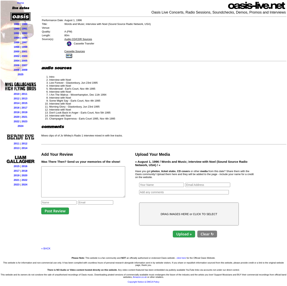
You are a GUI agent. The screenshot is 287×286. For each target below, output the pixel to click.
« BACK (45, 248)
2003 (24, 56)
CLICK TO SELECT (215, 214)
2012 (17, 98)
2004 (17, 60)
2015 (24, 103)
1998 (17, 46)
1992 (17, 33)
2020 (17, 116)
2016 (17, 107)
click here (181, 258)
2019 (24, 112)
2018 (17, 112)
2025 (21, 74)
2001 (24, 51)
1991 (24, 28)
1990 (17, 28)
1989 (24, 24)
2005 (24, 60)
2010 (17, 93)
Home (20, 2)
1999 (24, 46)
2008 (17, 69)
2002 (17, 56)
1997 (24, 42)
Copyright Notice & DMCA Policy (143, 282)
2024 (21, 125)
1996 (17, 42)
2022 (17, 121)
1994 (17, 37)
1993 (24, 33)
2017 (24, 107)
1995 (24, 37)
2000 (17, 51)
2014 (17, 103)
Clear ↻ (217, 234)
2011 (24, 93)
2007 (24, 65)
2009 (24, 69)
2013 (24, 98)
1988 (17, 24)
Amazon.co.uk (140, 277)
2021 (24, 116)
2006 (17, 65)
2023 (24, 121)
